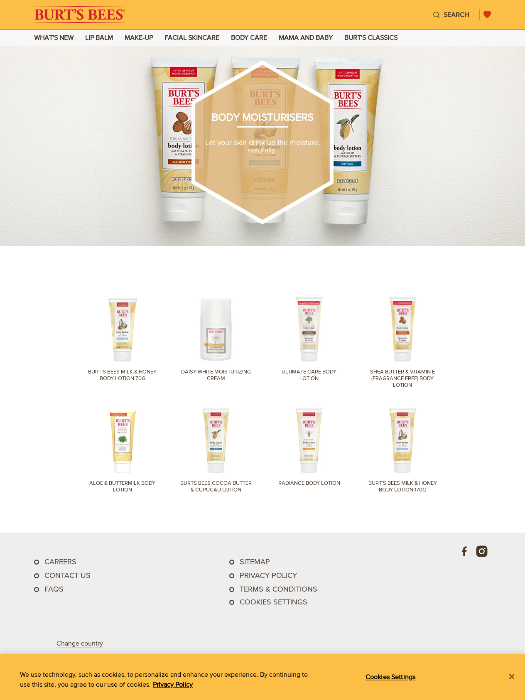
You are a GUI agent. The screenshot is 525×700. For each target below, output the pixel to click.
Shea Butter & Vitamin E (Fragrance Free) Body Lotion (402, 378)
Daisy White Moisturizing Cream (216, 374)
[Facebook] (465, 551)
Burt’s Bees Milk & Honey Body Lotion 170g (402, 486)
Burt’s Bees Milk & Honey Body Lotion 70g (122, 374)
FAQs (54, 589)
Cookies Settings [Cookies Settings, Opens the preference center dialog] (391, 676)
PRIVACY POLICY (268, 575)
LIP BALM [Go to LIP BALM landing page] (99, 37)
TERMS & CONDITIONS (278, 589)
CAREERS (60, 562)
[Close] (512, 677)
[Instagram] (482, 551)
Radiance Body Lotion (309, 483)
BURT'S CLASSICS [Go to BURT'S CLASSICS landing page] (370, 37)
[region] (262, 677)
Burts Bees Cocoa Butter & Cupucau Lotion (216, 486)
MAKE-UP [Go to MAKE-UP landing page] (139, 37)
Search (456, 14)
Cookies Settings (273, 602)
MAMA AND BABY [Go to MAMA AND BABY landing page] (306, 37)
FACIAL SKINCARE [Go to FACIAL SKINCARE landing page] (191, 37)
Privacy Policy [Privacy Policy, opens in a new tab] (173, 684)
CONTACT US (67, 575)
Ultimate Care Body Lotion (309, 374)
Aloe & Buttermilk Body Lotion (122, 486)
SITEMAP (255, 562)
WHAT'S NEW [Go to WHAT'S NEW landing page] (54, 37)
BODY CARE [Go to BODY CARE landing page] (249, 37)
